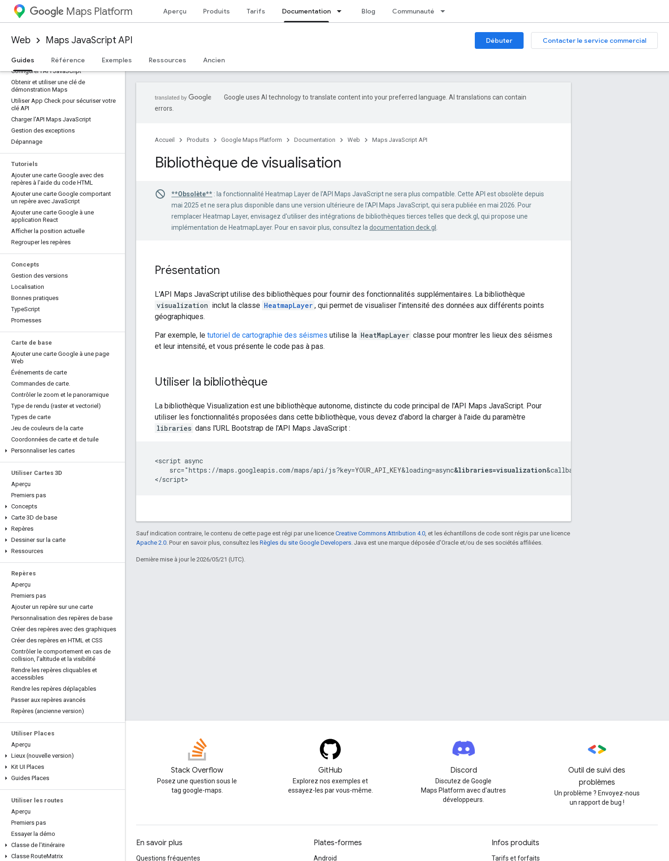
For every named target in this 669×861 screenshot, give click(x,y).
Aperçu (174, 11)
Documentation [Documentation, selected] (306, 11)
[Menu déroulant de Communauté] (445, 11)
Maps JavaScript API (89, 40)
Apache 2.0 (151, 542)
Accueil (165, 139)
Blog (368, 11)
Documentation (314, 139)
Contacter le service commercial (594, 40)
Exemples (117, 60)
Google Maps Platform (251, 139)
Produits (216, 11)
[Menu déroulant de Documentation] (342, 11)
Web (21, 40)
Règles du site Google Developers (305, 542)
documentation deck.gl (402, 227)
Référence (68, 60)
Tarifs (256, 11)
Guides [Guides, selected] (22, 60)
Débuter (499, 40)
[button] (60, 450)
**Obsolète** (191, 194)
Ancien (214, 60)
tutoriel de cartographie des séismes (267, 335)
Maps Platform (81, 11)
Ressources (167, 60)
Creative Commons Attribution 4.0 (380, 533)
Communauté (413, 11)
